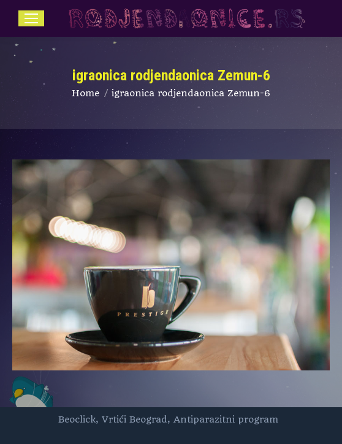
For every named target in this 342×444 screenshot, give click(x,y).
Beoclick (77, 419)
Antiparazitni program (225, 419)
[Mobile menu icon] (31, 18)
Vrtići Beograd (134, 419)
